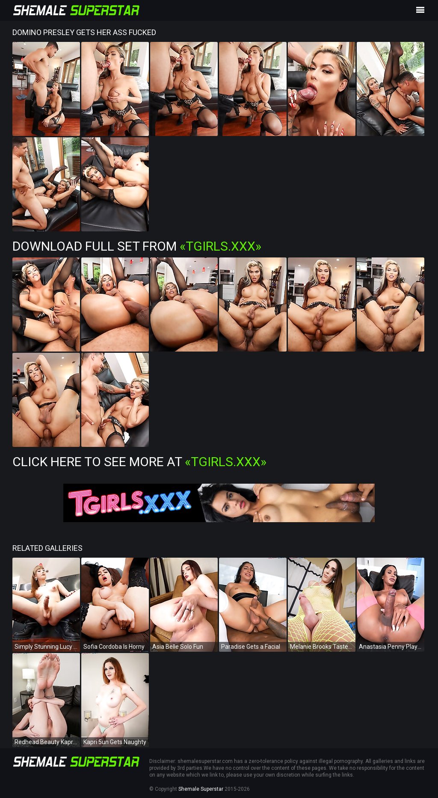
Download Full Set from (136, 246)
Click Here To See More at (139, 461)
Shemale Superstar (200, 789)
